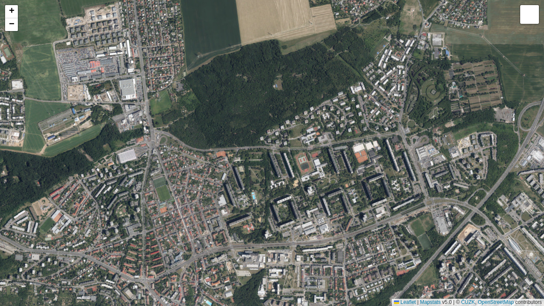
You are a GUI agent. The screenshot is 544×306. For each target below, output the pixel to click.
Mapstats (430, 302)
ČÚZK (468, 302)
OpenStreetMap (496, 302)
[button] (11, 11)
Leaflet (405, 302)
